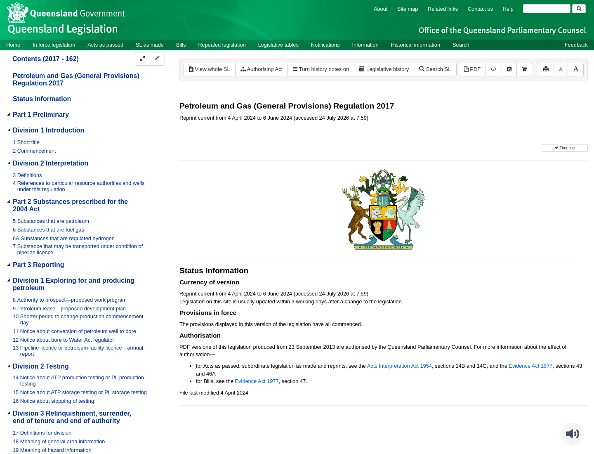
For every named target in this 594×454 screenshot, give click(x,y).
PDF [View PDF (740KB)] (472, 69)
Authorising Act (261, 69)
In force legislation (54, 45)
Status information (42, 98)
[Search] (546, 8)
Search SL (435, 69)
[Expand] (142, 59)
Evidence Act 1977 (530, 366)
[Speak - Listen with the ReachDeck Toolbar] (572, 434)
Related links (443, 9)
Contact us (480, 9)
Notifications (325, 45)
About (380, 9)
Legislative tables (278, 45)
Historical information (415, 45)
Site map (407, 9)
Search (461, 45)
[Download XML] (494, 69)
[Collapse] (157, 59)
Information (365, 45)
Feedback (576, 45)
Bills (181, 45)
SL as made (150, 45)
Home (13, 45)
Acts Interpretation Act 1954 (399, 366)
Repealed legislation (221, 45)
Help (508, 9)
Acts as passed (105, 45)
